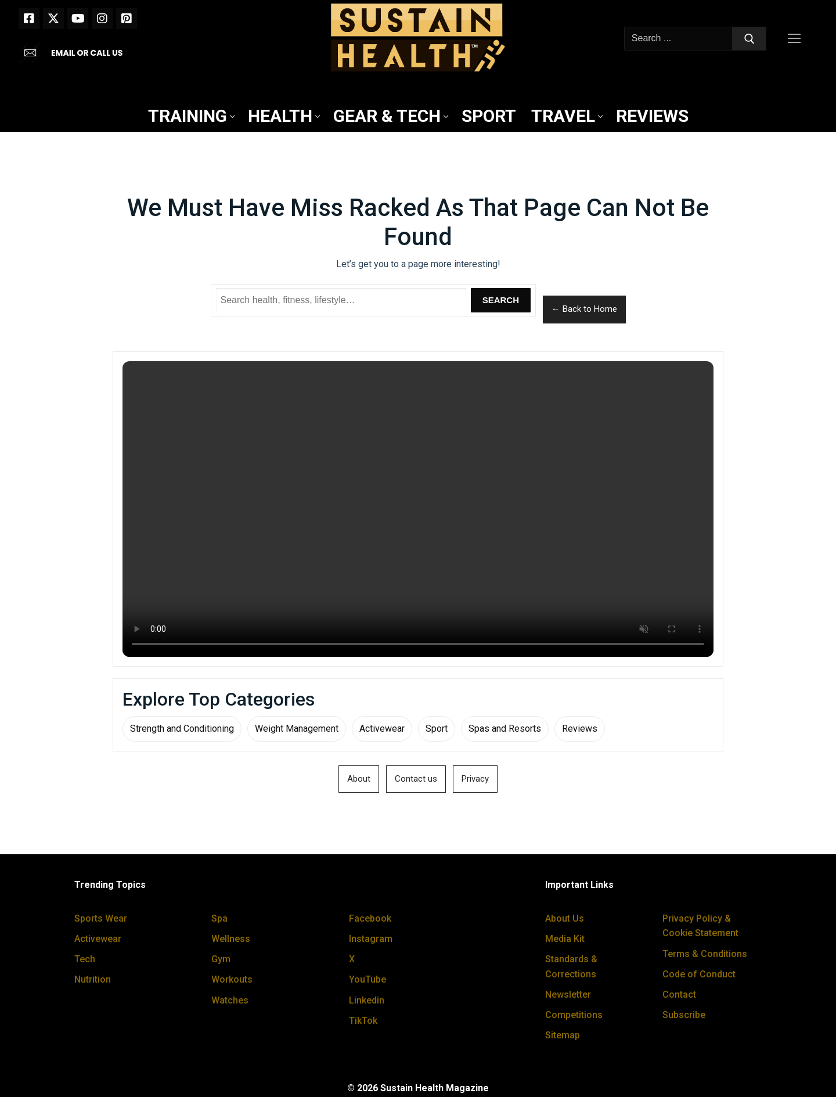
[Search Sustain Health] (341, 300)
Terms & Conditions (704, 953)
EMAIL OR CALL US (86, 53)
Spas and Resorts (505, 728)
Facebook (370, 918)
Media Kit (565, 938)
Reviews (579, 728)
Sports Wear (100, 918)
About (358, 779)
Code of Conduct (699, 974)
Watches (229, 1000)
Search (500, 300)
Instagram (370, 938)
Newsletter (568, 994)
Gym (220, 959)
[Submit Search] (749, 39)
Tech (84, 959)
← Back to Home (584, 309)
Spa (219, 918)
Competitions (574, 1014)
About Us (564, 918)
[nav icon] (796, 39)
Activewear (382, 728)
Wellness (230, 938)
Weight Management (296, 728)
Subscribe (683, 1014)
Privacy (475, 779)
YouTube (367, 979)
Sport (437, 728)
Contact (679, 994)
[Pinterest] (126, 18)
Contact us (416, 779)
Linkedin (366, 1000)
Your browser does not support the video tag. (418, 509)
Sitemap (562, 1035)
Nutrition (92, 979)
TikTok (363, 1020)
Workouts (232, 979)
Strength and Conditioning (182, 728)
